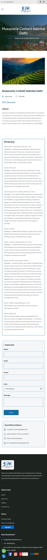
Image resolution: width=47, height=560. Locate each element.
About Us (4, 499)
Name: (6, 349)
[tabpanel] (23, 252)
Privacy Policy (6, 519)
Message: (7, 395)
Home (10, 38)
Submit (11, 412)
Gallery (3, 503)
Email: (6, 361)
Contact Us (5, 507)
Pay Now (7, 527)
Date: (5, 384)
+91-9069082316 (9, 543)
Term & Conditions (7, 523)
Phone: (6, 372)
